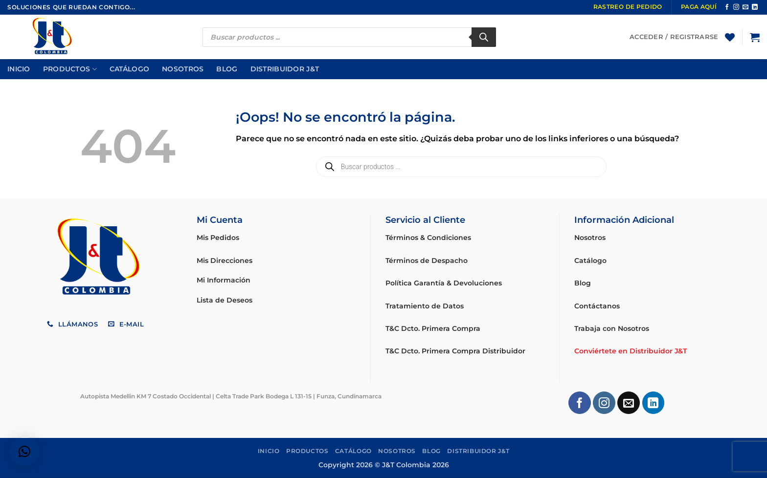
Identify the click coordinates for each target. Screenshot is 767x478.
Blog (226, 69)
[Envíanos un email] (745, 7)
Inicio (18, 69)
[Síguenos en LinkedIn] (755, 7)
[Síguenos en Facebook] (727, 7)
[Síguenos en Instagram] (736, 7)
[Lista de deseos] (730, 37)
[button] (755, 37)
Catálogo (129, 69)
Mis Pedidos (218, 237)
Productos (70, 69)
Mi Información (223, 280)
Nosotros (182, 69)
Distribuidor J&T (284, 69)
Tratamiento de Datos (424, 306)
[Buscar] (484, 37)
